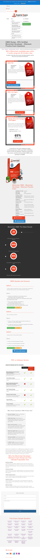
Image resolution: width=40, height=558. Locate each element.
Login (3, 6)
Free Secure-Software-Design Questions (6, 482)
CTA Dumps (15, 548)
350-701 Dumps (24, 543)
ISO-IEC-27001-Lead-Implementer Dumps (33, 544)
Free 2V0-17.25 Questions (24, 470)
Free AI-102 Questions (24, 473)
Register (3, 8)
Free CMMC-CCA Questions (15, 474)
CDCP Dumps (33, 546)
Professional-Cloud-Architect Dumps (15, 541)
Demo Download (22, 205)
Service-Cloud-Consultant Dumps (24, 541)
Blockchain (6, 50)
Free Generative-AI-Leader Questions (24, 480)
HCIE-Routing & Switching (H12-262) (12, 38)
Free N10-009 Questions (24, 468)
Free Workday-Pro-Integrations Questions (24, 482)
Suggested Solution (6, 304)
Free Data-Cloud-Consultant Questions (15, 482)
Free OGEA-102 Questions (24, 477)
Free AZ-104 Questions (6, 470)
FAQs (15, 552)
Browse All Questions (10, 88)
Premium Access (22, 21)
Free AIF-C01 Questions (6, 473)
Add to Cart (7, 85)
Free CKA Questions (33, 475)
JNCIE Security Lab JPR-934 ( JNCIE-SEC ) (11, 29)
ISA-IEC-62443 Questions (6, 479)
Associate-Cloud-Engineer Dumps (15, 544)
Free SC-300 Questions (15, 477)
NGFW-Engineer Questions (33, 477)
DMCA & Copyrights (20, 553)
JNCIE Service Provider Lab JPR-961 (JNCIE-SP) (11, 32)
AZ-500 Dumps (6, 543)
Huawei (8, 33)
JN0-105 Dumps (24, 546)
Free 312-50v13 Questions (33, 473)
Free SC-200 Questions (6, 477)
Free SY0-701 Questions (6, 466)
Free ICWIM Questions (24, 475)
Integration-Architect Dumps (6, 546)
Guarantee (19, 552)
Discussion (13, 284)
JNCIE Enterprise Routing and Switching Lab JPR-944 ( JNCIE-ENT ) (11, 26)
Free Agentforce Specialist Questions (15, 480)
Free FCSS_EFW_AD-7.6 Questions (33, 480)
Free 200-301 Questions (34, 468)
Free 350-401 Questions (15, 470)
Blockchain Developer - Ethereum (14, 50)
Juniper (8, 21)
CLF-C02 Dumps (15, 546)
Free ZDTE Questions (33, 466)
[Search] (11, 11)
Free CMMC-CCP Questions (33, 471)
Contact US (33, 552)
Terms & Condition (26, 552)
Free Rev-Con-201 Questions (15, 467)
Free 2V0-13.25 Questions (24, 466)
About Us (11, 552)
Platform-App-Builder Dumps (33, 541)
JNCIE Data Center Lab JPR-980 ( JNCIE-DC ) (11, 23)
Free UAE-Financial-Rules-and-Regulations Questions (33, 482)
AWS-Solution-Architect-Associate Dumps (6, 541)
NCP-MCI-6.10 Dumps (24, 548)
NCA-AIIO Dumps (34, 548)
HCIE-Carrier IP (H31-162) (11, 35)
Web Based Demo (24, 208)
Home (3, 50)
